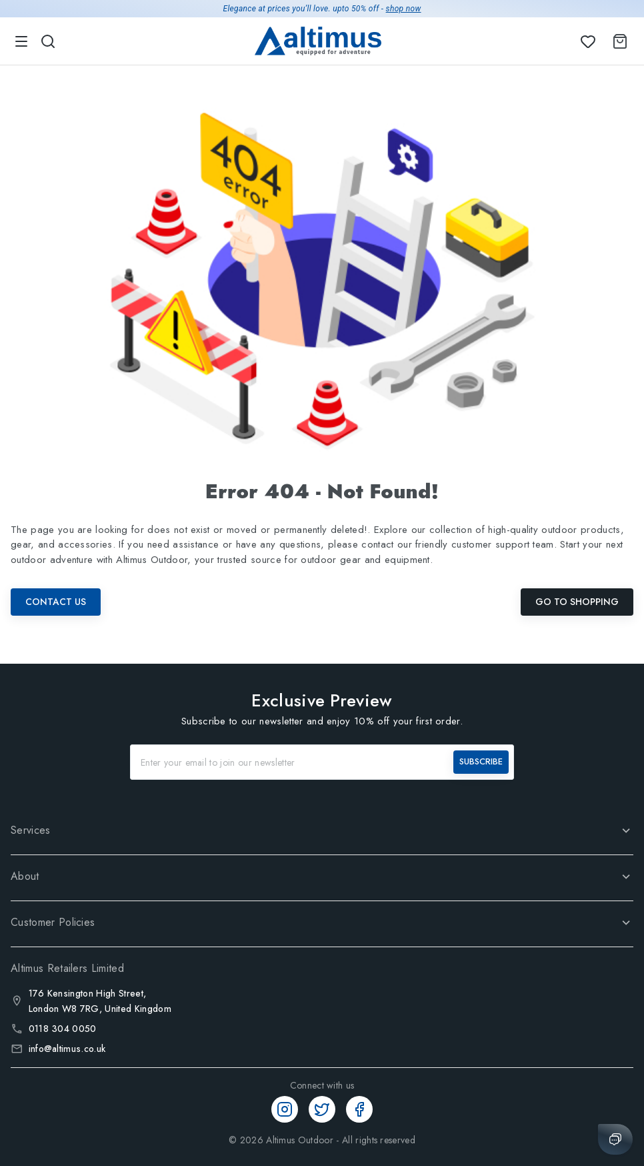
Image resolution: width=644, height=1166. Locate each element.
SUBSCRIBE (481, 761)
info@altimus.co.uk (67, 1048)
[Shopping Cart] (617, 41)
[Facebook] (359, 1109)
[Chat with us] (615, 1139)
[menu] (21, 41)
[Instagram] (284, 1109)
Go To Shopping (577, 601)
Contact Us (55, 601)
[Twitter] (322, 1109)
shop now (403, 8)
